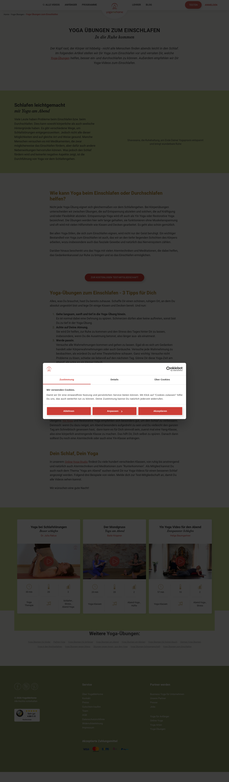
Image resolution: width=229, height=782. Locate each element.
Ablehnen (68, 411)
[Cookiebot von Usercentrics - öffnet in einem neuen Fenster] (169, 369)
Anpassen (114, 411)
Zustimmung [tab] (67, 379)
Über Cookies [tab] (162, 379)
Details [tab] (114, 379)
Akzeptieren (160, 411)
